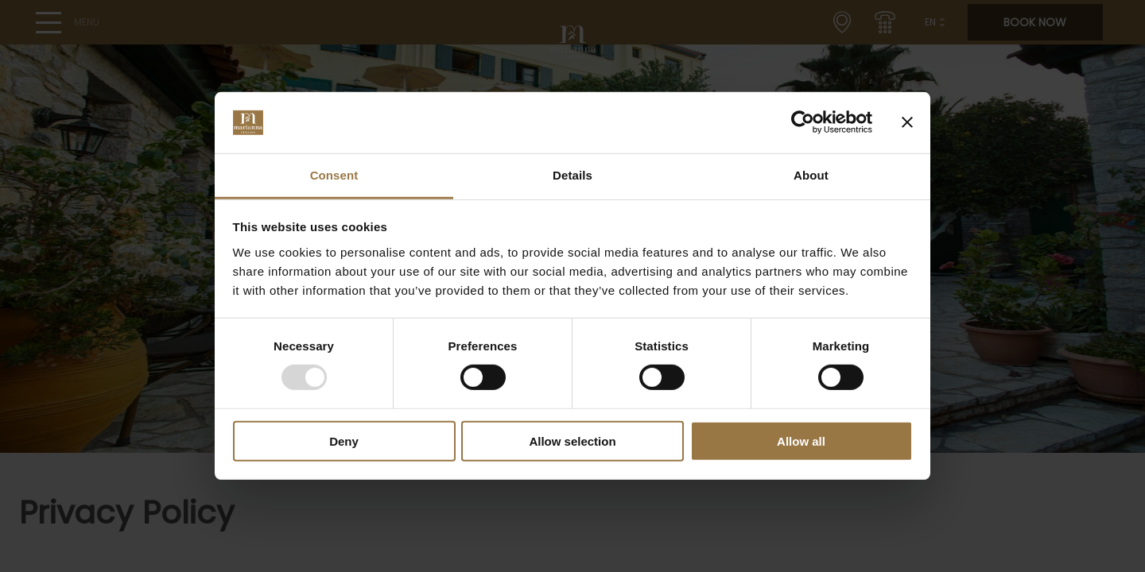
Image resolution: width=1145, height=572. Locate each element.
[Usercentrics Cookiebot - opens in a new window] (802, 122)
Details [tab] (572, 175)
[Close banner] (907, 122)
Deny (344, 440)
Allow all (801, 440)
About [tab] (811, 175)
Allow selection (572, 440)
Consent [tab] (334, 175)
